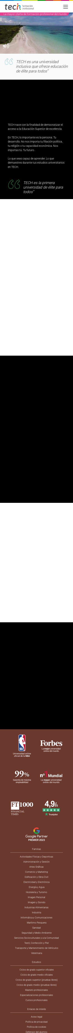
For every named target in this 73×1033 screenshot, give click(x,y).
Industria (36, 912)
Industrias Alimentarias (36, 907)
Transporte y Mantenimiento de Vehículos (36, 948)
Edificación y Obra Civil (36, 877)
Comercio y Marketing (36, 872)
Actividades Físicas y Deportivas (36, 856)
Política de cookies (36, 1027)
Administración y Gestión (36, 861)
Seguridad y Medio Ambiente (37, 932)
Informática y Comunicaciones (36, 917)
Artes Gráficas (36, 867)
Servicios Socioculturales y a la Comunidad (36, 938)
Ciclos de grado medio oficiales (36, 974)
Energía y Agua (36, 887)
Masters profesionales (36, 990)
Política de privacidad (36, 1022)
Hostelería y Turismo (36, 892)
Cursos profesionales (36, 1000)
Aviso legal (36, 1016)
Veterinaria (36, 953)
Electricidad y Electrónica (36, 882)
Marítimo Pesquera (36, 922)
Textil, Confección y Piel (36, 943)
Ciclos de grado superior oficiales (36, 969)
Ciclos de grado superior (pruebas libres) (37, 980)
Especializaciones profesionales (36, 995)
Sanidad (36, 927)
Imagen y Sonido (36, 902)
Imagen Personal (36, 897)
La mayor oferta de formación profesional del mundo (35, 14)
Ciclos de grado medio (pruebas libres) (37, 985)
